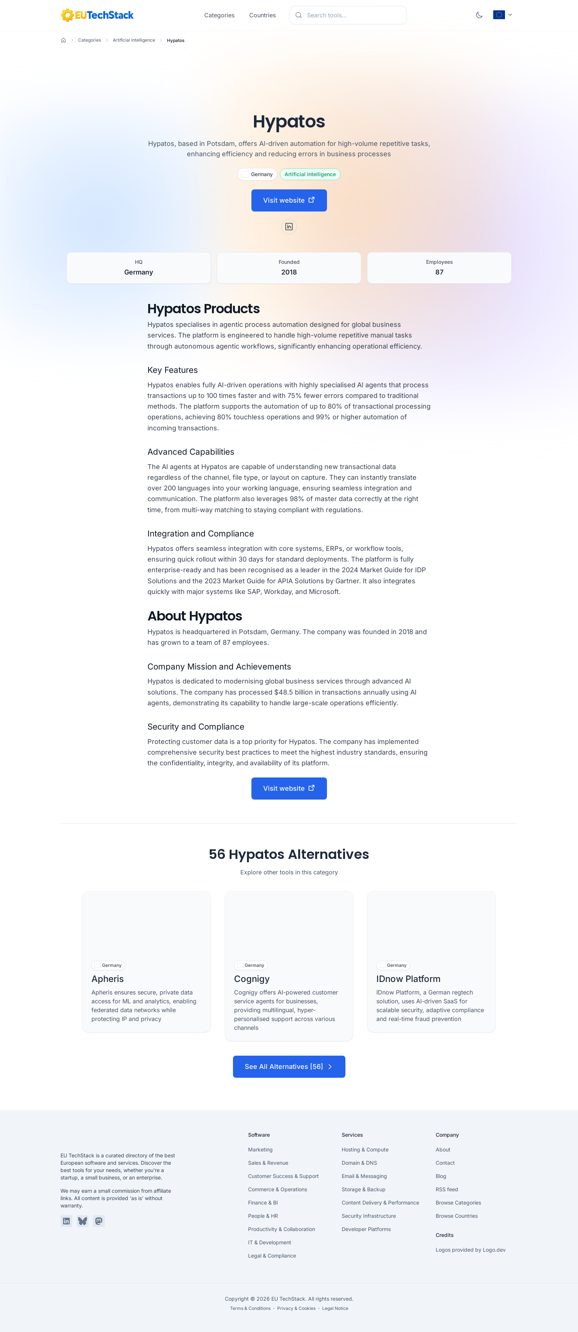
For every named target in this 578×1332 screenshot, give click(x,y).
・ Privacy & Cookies (294, 1308)
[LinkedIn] (289, 226)
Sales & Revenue (268, 1163)
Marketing (260, 1149)
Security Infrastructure (369, 1216)
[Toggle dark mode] (479, 15)
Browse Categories (458, 1202)
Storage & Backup (364, 1189)
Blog (441, 1176)
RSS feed (447, 1189)
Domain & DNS (359, 1163)
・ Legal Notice (332, 1308)
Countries (262, 15)
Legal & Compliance (272, 1255)
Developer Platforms (366, 1229)
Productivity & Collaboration (281, 1229)
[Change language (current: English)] (503, 14)
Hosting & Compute (365, 1149)
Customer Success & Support (283, 1176)
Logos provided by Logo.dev (471, 1250)
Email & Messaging (364, 1176)
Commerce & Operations (277, 1189)
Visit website (289, 200)
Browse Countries (457, 1216)
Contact (445, 1163)
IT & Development (269, 1242)
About (443, 1149)
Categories (219, 15)
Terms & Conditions (250, 1308)
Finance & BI (263, 1202)
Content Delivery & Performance (380, 1202)
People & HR (263, 1216)
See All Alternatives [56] (289, 1066)
